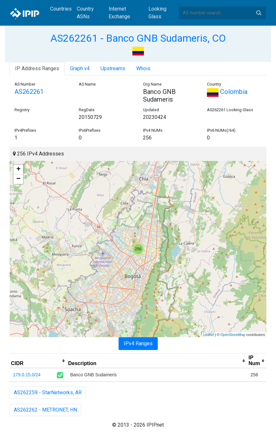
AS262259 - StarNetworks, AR (48, 392)
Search (258, 12)
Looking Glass (157, 13)
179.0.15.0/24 (27, 374)
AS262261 (29, 92)
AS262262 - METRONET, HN (45, 410)
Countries (61, 9)
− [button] (18, 179)
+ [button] (18, 169)
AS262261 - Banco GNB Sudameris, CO (138, 38)
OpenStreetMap (232, 335)
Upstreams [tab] (113, 68)
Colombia (227, 92)
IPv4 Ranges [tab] (138, 343)
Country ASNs (85, 13)
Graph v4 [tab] (80, 68)
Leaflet (208, 335)
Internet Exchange (119, 13)
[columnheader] (38, 361)
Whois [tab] (143, 68)
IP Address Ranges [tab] (37, 68)
